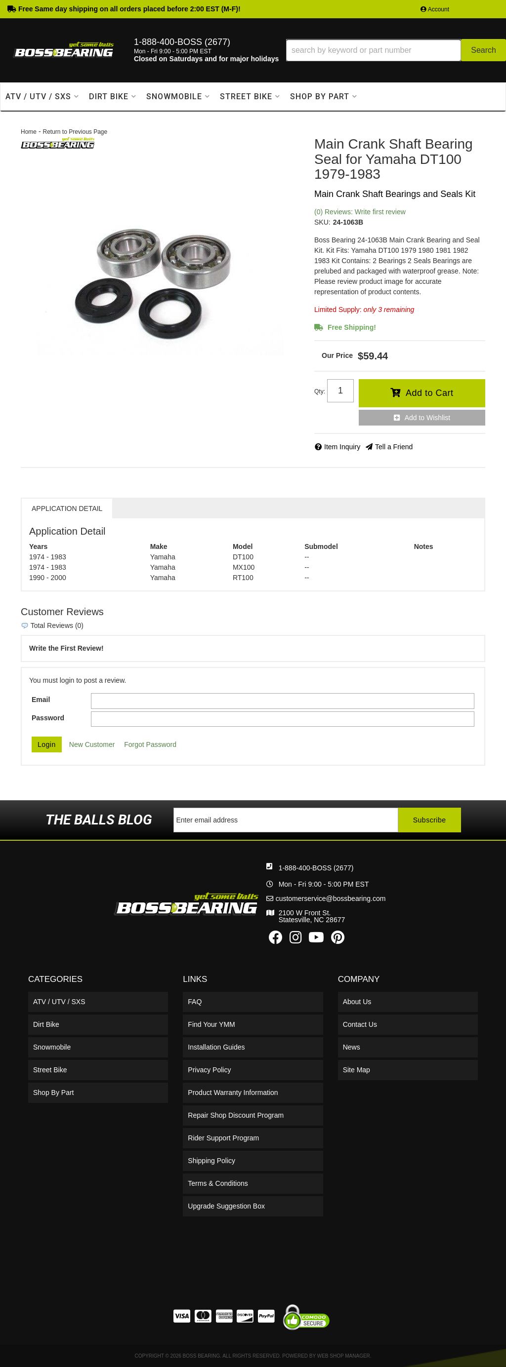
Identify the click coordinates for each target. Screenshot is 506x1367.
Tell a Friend (394, 447)
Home (29, 131)
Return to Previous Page (74, 131)
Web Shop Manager (343, 1356)
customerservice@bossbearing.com (331, 898)
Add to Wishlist (428, 418)
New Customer (92, 744)
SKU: (322, 222)
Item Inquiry (342, 447)
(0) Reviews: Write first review (360, 212)
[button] (396, 50)
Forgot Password (150, 744)
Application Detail (67, 508)
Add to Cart (430, 393)
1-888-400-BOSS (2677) (316, 868)
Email (41, 699)
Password (48, 718)
